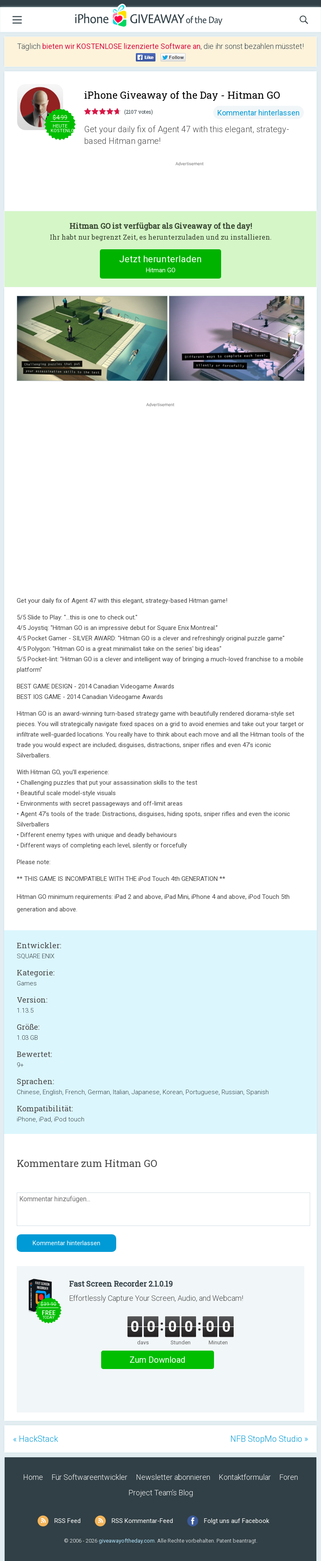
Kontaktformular (245, 1477)
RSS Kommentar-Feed (142, 1521)
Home (33, 1477)
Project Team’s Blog (160, 1492)
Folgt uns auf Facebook (236, 1521)
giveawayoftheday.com (127, 1541)
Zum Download (157, 1360)
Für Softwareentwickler (89, 1477)
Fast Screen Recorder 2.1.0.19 (121, 1284)
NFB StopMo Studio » (269, 1439)
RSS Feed (67, 1521)
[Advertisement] (194, 188)
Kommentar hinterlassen (258, 112)
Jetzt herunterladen (160, 265)
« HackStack (35, 1439)
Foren (288, 1477)
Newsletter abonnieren (173, 1477)
